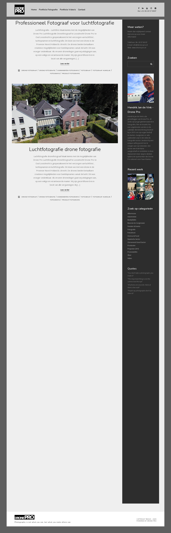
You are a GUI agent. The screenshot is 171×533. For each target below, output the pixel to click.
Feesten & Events (134, 226)
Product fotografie (71, 74)
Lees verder (65, 63)
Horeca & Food (133, 236)
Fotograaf (86, 70)
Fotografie (55, 74)
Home (34, 9)
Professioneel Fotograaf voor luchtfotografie (64, 23)
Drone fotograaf (29, 70)
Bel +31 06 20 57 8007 (147, 11)
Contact (81, 9)
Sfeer (129, 255)
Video (130, 258)
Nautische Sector (134, 239)
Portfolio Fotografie (48, 9)
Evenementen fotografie (68, 70)
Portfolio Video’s (68, 9)
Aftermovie (132, 213)
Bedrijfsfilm (132, 220)
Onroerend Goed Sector (137, 242)
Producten (131, 245)
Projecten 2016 (133, 249)
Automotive (132, 217)
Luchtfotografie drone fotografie (65, 149)
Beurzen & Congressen (136, 223)
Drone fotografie (47, 70)
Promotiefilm (132, 252)
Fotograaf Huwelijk (101, 70)
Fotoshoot (131, 233)
